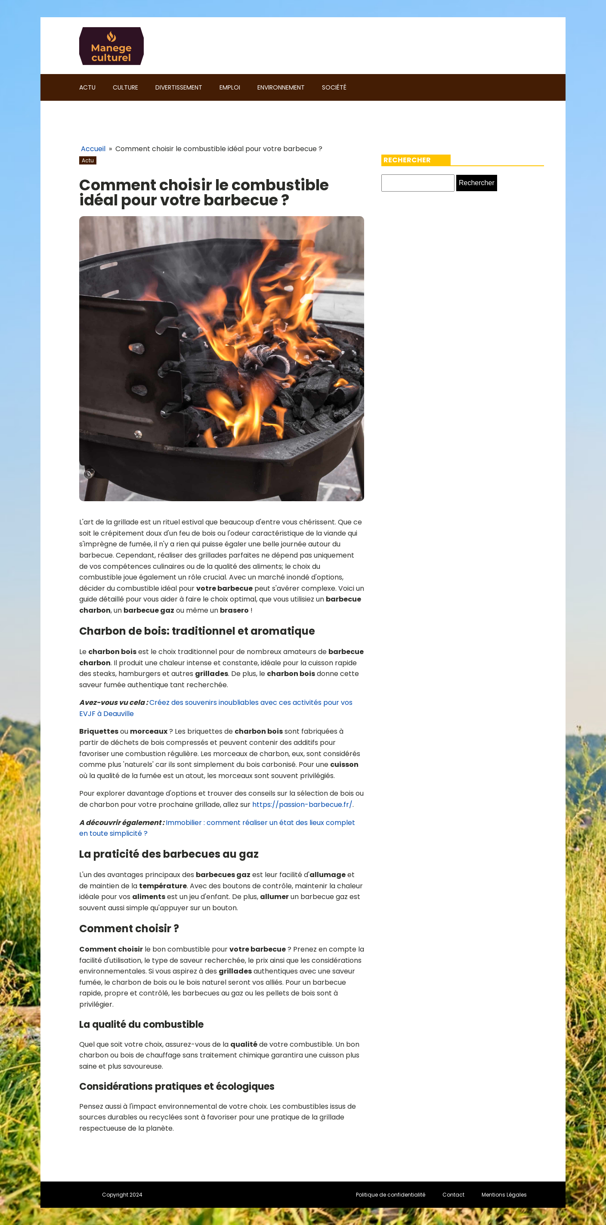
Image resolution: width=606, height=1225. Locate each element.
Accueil (93, 149)
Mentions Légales (504, 1194)
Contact (453, 1194)
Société (334, 87)
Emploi (230, 87)
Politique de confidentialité (390, 1194)
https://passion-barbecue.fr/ (302, 804)
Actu (87, 87)
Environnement (281, 87)
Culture (125, 87)
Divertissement (178, 87)
